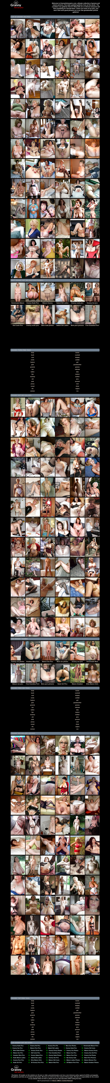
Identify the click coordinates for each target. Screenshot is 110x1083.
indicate (77, 369)
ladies (32, 371)
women (32, 391)
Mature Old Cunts (54, 1060)
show (77, 386)
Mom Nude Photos (18, 1050)
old (33, 379)
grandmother (77, 364)
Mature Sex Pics (18, 1053)
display (77, 357)
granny (77, 367)
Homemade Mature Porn (91, 1045)
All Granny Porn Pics (37, 1062)
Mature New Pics (54, 1062)
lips (32, 374)
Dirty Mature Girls (36, 1060)
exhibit (77, 359)
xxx (77, 391)
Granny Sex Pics (17, 1048)
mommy (32, 376)
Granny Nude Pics (18, 1045)
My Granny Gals (71, 1057)
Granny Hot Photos (90, 1055)
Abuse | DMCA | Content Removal (62, 1080)
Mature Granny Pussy (91, 1050)
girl (77, 362)
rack (77, 383)
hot (33, 369)
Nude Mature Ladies (19, 1057)
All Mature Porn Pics (73, 1062)
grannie (32, 367)
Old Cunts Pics (35, 1053)
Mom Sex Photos (71, 1045)
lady (77, 371)
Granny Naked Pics (37, 1055)
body (32, 352)
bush (32, 355)
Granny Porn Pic (53, 1045)
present (77, 381)
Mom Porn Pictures (90, 1057)
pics (77, 379)
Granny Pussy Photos (55, 1050)
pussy (32, 383)
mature (77, 374)
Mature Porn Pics (35, 1048)
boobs (77, 352)
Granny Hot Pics (35, 1045)
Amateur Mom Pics (19, 1055)
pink (32, 381)
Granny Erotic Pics (36, 1050)
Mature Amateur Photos (91, 1062)
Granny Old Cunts (89, 1048)
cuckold (77, 355)
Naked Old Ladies (53, 1048)
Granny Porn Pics (18, 1060)
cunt (32, 357)
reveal (32, 386)
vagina (77, 388)
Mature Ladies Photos (73, 1060)
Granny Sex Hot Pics (90, 1053)
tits (33, 388)
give (32, 364)
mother (77, 376)
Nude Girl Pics (17, 1062)
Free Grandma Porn (55, 1053)
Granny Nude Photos (55, 1055)
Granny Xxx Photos (72, 1050)
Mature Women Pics (90, 1060)
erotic (32, 359)
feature (32, 362)
